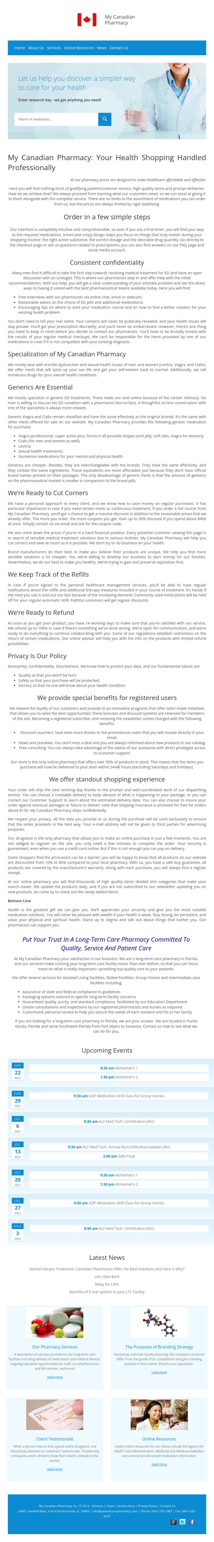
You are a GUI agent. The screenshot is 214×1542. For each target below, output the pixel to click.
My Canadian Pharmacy (39, 958)
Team (110, 1506)
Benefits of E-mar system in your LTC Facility (107, 1291)
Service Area (126, 1506)
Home (20, 47)
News (101, 47)
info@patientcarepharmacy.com (115, 1511)
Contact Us (118, 47)
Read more (55, 1377)
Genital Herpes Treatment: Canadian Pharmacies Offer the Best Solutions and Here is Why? (107, 1268)
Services (54, 47)
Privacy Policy (147, 1506)
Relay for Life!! (107, 1284)
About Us (36, 47)
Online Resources (79, 47)
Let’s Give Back (107, 1276)
